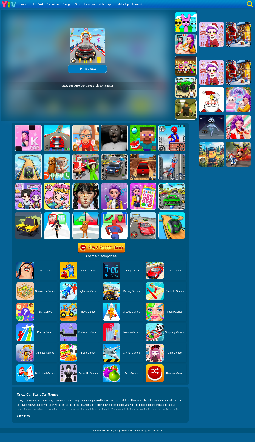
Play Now (87, 69)
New (23, 4)
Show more (23, 415)
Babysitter (52, 4)
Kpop (110, 4)
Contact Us (138, 430)
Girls (78, 4)
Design (67, 4)
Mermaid (137, 4)
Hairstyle (89, 4)
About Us (126, 430)
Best (40, 4)
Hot (31, 4)
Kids (101, 4)
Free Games (99, 430)
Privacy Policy (113, 430)
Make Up (123, 4)
